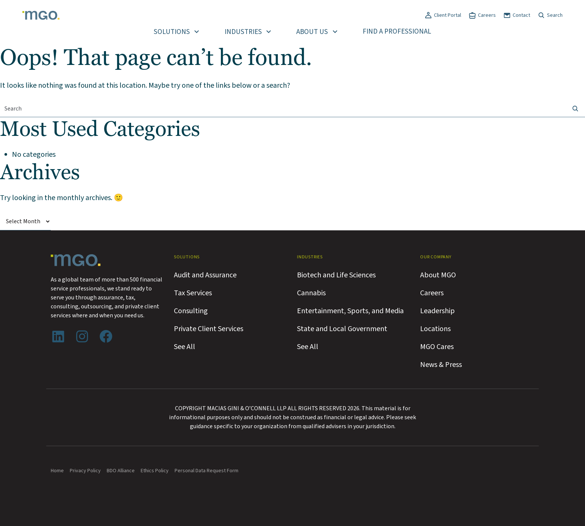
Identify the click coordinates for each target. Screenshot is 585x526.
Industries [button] (243, 32)
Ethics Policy (155, 470)
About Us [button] (312, 32)
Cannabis (311, 293)
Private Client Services (208, 329)
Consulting (191, 311)
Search (555, 15)
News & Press (441, 365)
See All (184, 347)
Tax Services (193, 293)
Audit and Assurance (205, 275)
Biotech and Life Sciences (336, 275)
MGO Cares (437, 347)
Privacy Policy (85, 470)
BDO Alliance (121, 470)
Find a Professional (397, 32)
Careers (487, 15)
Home (57, 470)
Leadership (437, 311)
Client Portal (447, 15)
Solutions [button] (172, 32)
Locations (435, 329)
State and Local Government (342, 329)
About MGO (438, 275)
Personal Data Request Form (206, 470)
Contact (521, 15)
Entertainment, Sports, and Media (350, 311)
